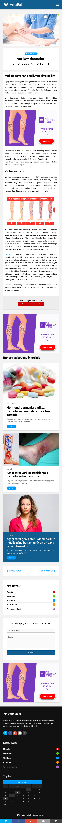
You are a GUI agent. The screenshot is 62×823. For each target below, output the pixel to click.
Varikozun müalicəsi (14, 609)
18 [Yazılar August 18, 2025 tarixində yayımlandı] (5, 798)
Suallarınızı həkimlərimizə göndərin (31, 304)
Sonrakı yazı (48, 571)
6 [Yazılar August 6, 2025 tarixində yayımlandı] (17, 792)
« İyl (5, 804)
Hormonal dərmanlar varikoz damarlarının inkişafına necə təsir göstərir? (29, 411)
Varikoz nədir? (12, 605)
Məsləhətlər (31, 53)
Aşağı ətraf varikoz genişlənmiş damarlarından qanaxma (27, 474)
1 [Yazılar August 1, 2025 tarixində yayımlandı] (28, 789)
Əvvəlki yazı (14, 571)
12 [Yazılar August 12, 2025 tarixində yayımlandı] (11, 795)
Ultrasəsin (9, 254)
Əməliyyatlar (11, 596)
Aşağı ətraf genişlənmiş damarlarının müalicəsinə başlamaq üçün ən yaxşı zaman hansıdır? (31, 542)
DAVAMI (11, 426)
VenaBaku (17, 4)
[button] (6, 821)
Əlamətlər (10, 592)
